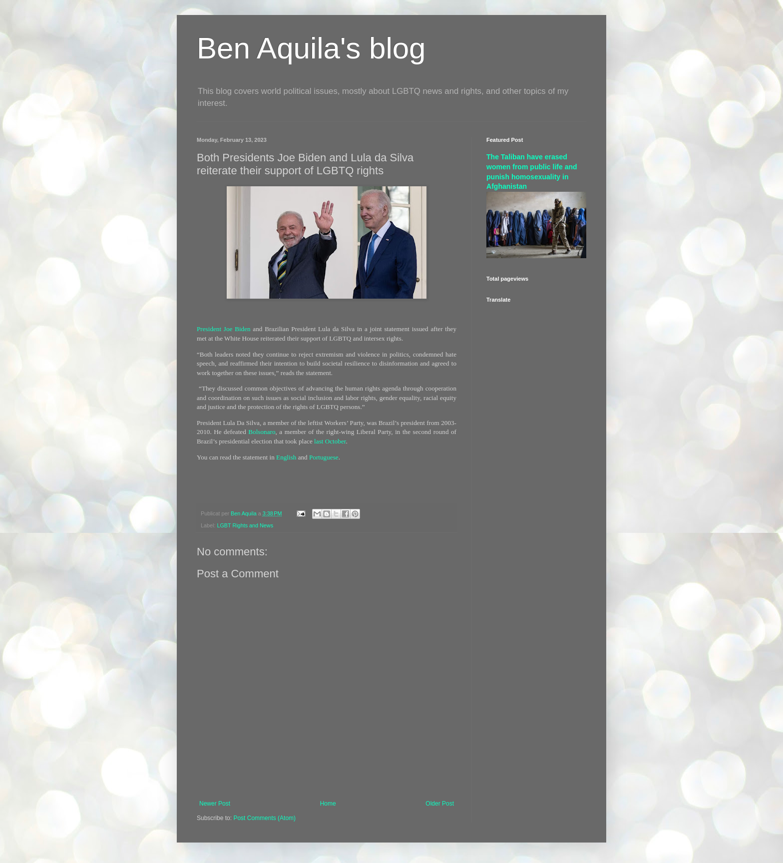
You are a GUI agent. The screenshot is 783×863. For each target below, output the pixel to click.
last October (330, 441)
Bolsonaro (261, 431)
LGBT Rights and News (245, 525)
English (286, 457)
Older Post (439, 803)
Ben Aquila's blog (311, 48)
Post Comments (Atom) (264, 818)
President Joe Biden (224, 329)
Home (328, 803)
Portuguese (324, 457)
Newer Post (214, 803)
